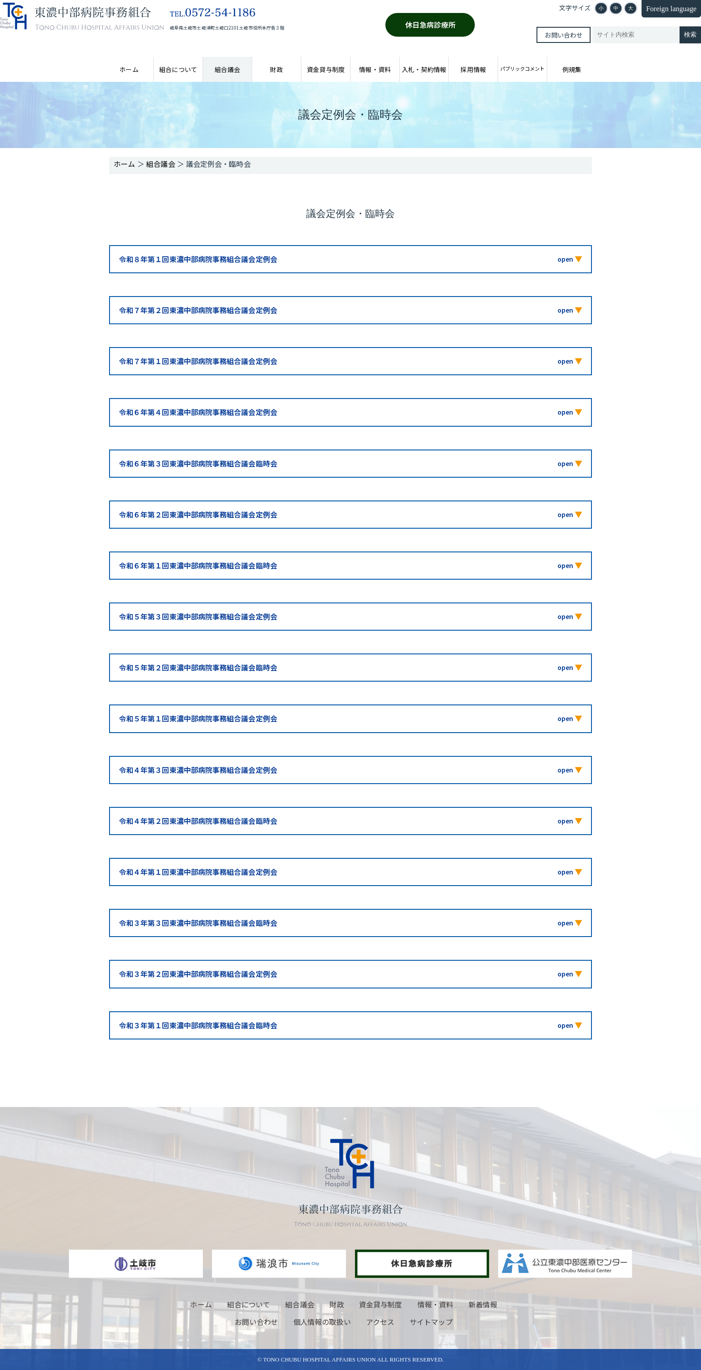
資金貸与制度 (325, 69)
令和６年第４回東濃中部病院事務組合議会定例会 (198, 412)
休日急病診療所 (430, 24)
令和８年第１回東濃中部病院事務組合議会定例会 (198, 259)
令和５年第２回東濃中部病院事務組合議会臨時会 (198, 667)
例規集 (571, 69)
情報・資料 (374, 69)
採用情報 (473, 69)
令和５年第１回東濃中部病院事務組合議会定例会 (198, 718)
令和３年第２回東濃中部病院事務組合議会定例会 (198, 973)
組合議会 (227, 69)
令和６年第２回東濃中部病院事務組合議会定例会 (198, 514)
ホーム (128, 69)
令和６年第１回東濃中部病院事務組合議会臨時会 (198, 565)
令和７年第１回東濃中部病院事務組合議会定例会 (198, 361)
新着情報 (483, 1304)
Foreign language (671, 9)
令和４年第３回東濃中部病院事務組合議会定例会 (198, 769)
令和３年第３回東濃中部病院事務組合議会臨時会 (198, 922)
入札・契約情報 (424, 69)
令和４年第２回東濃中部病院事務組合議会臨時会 (198, 820)
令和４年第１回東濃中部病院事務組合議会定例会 (198, 871)
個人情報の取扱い (322, 1321)
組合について (178, 69)
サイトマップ (431, 1321)
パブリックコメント (522, 68)
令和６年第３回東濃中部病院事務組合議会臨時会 (198, 463)
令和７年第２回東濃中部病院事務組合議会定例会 (198, 310)
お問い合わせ (563, 34)
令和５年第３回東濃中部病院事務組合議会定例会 (198, 616)
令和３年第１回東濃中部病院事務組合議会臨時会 (198, 1025)
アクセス (380, 1321)
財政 (276, 69)
